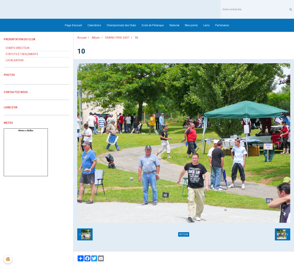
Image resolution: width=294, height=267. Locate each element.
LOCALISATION (14, 60)
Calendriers (94, 25)
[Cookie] (8, 259)
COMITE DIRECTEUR (17, 47)
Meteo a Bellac (26, 130)
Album (96, 37)
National (174, 25)
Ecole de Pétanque (153, 25)
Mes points (191, 25)
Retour (183, 234)
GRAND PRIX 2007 (117, 37)
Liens (206, 25)
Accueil (81, 37)
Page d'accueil (73, 25)
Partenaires (222, 25)
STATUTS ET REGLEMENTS (22, 54)
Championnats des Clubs (121, 25)
